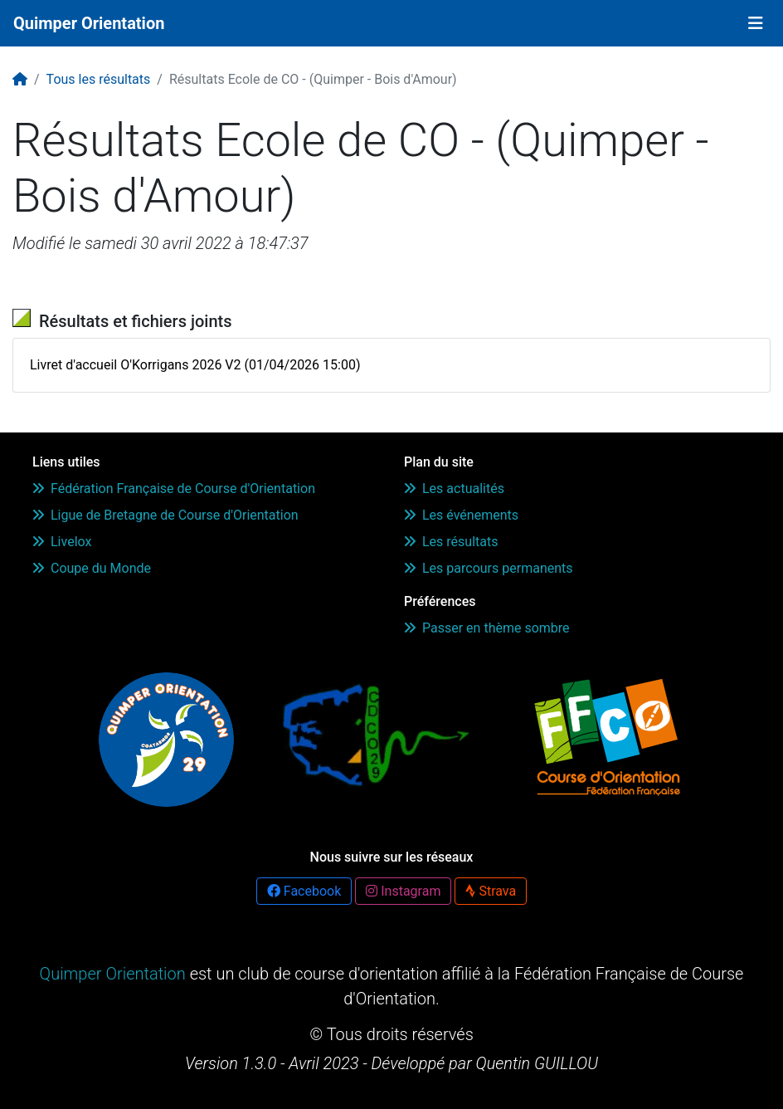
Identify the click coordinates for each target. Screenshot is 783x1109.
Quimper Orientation (88, 23)
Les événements (461, 515)
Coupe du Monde (91, 568)
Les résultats (451, 542)
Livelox (61, 542)
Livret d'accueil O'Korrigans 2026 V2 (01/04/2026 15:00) (195, 365)
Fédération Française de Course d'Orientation (173, 488)
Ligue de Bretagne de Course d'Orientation (165, 515)
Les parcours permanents (488, 568)
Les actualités (454, 488)
